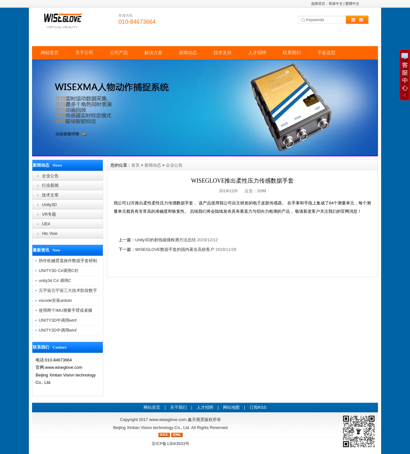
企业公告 (50, 175)
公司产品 (119, 52)
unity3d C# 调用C (55, 280)
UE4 (46, 223)
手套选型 (326, 52)
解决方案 (153, 52)
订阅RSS (258, 407)
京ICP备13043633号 (171, 443)
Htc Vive (49, 233)
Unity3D (49, 204)
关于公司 (84, 52)
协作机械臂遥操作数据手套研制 (68, 260)
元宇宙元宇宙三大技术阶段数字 (68, 290)
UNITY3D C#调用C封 (58, 270)
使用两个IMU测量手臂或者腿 (65, 310)
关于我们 (178, 407)
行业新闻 (50, 185)
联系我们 (292, 52)
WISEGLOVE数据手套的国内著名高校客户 (174, 249)
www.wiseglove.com (167, 419)
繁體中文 (352, 3)
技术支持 (223, 52)
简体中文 (336, 3)
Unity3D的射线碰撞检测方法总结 (165, 239)
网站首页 (50, 52)
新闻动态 (188, 52)
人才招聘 (257, 52)
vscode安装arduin (55, 300)
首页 (135, 165)
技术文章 (50, 195)
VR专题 (49, 214)
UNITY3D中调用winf (58, 320)
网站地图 (231, 407)
